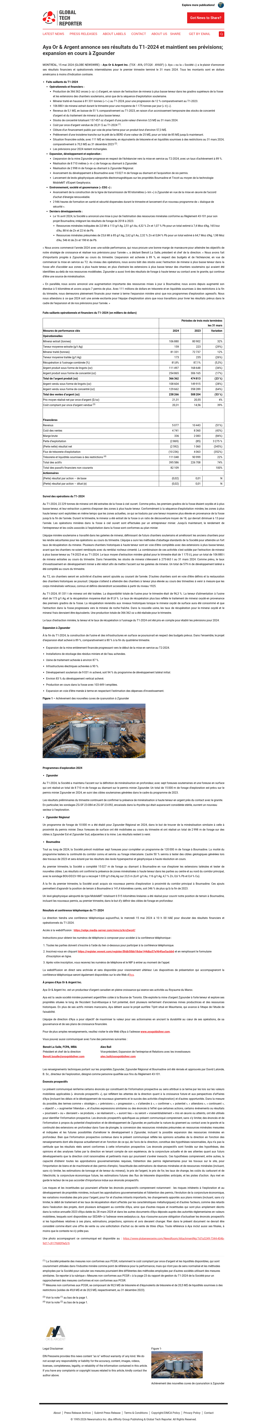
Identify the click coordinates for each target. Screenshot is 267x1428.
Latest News (53, 34)
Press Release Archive (77, 1412)
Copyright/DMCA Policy (165, 1412)
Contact (138, 34)
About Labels (114, 34)
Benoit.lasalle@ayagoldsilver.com (63, 1056)
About (57, 1412)
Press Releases (83, 34)
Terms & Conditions (136, 1412)
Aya (131, 974)
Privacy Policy (192, 1412)
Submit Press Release (107, 1412)
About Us (159, 34)
